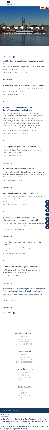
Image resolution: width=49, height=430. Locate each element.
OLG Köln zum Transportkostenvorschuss (18, 169)
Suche (20, 415)
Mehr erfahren (7, 80)
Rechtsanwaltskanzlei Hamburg (17, 419)
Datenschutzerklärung (39, 415)
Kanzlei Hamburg (21, 429)
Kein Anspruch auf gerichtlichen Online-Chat (19, 147)
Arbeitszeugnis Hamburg (15, 426)
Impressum (27, 415)
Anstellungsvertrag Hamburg (9, 421)
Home (6, 34)
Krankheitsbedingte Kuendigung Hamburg (14, 424)
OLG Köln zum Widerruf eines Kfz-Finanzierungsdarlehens (24, 85)
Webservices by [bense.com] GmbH (14, 410)
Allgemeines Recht (39, 34)
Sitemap (14, 415)
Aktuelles (12, 34)
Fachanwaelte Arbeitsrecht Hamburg (5, 416)
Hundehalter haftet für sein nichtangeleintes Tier (21, 193)
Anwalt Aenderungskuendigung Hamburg (34, 421)
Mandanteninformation (24, 34)
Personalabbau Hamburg (37, 419)
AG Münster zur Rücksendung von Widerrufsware (21, 267)
